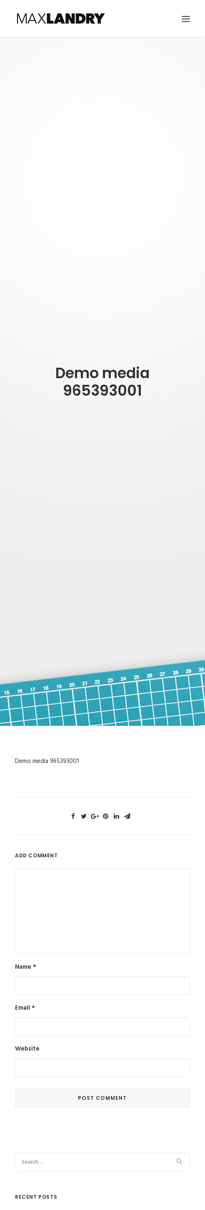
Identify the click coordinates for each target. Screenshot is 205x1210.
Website (27, 1027)
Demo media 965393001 (47, 739)
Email (25, 986)
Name (25, 945)
